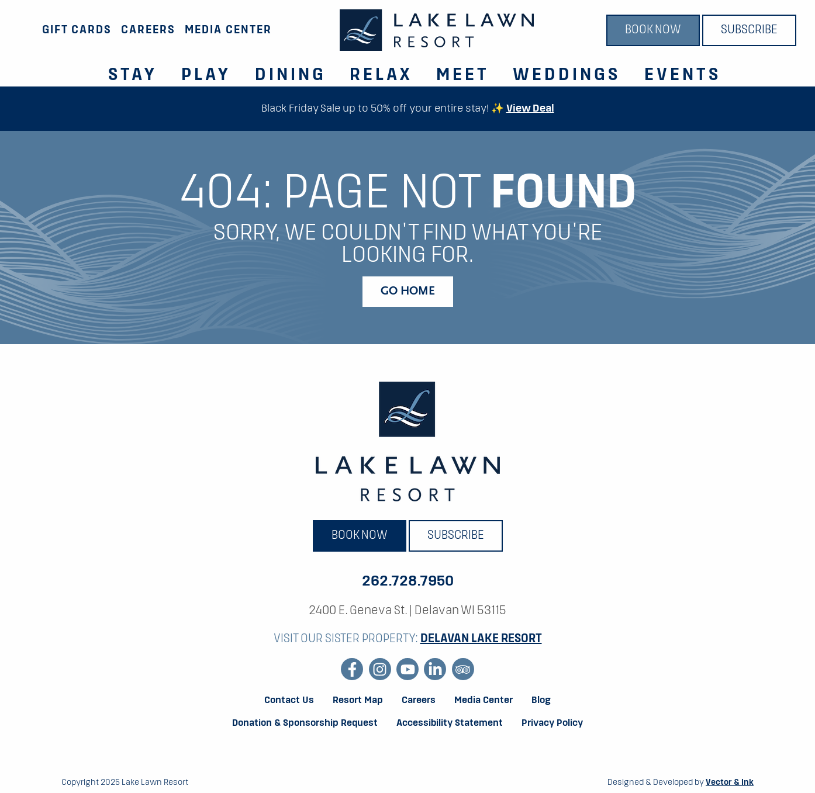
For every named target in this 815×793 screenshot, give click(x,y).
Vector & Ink (730, 782)
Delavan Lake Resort (481, 639)
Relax (381, 75)
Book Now (653, 30)
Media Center (228, 30)
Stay (133, 75)
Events (682, 75)
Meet (462, 75)
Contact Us (289, 700)
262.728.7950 (408, 581)
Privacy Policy (552, 723)
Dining (290, 75)
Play (206, 75)
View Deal (530, 108)
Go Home (408, 291)
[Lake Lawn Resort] (437, 30)
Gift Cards (77, 30)
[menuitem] (126, 68)
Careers (148, 30)
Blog (541, 700)
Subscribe (749, 30)
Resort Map (358, 700)
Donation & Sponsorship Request (305, 723)
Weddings (567, 75)
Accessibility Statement (449, 723)
